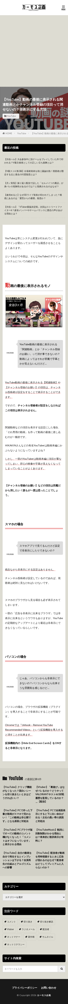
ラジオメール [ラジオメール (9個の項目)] (28, 929)
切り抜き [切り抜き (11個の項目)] (28, 921)
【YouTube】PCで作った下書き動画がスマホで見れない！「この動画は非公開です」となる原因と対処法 (17, 816)
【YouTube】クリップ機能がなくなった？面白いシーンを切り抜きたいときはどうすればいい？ (17, 792)
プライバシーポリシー (24, 987)
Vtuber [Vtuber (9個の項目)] (10, 929)
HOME (9, 133)
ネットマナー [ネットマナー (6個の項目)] (13, 936)
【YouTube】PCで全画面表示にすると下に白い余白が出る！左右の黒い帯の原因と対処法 (50, 816)
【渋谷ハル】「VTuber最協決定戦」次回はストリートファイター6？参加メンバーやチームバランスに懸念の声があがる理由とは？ (33, 210)
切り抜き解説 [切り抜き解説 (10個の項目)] (46, 921)
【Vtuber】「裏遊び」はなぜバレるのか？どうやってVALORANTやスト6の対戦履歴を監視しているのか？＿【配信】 (50, 794)
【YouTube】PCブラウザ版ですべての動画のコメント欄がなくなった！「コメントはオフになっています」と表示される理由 (17, 837)
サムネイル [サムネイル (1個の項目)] (47, 936)
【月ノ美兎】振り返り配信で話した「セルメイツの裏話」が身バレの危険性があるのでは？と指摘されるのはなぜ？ (33, 185)
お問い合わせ (48, 987)
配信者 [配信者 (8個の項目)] (46, 929)
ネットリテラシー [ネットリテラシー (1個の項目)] (16, 944)
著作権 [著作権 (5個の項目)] (31, 936)
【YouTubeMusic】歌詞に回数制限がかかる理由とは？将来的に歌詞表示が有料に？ (49, 835)
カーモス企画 (44, 995)
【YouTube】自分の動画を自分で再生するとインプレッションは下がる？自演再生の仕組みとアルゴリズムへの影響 (17, 860)
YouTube (11, 116)
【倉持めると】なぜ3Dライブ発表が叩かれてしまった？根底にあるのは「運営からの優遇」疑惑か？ (33, 196)
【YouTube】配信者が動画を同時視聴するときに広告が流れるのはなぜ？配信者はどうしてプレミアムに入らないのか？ (49, 860)
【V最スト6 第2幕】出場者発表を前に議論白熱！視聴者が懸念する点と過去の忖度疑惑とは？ (34, 173)
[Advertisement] (34, 51)
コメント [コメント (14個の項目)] (11, 921)
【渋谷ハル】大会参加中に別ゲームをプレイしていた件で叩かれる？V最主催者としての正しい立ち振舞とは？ (33, 161)
